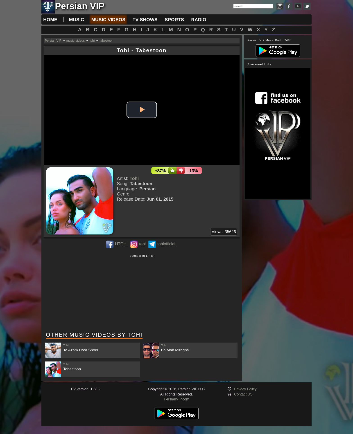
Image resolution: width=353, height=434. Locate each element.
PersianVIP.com (176, 399)
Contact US (243, 394)
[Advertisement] (142, 293)
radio (198, 19)
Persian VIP (53, 40)
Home (50, 19)
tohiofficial (166, 244)
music (76, 19)
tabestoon (106, 40)
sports (174, 19)
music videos (108, 19)
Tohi (134, 178)
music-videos (75, 40)
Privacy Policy (245, 389)
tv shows (145, 19)
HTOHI (121, 244)
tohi (92, 40)
